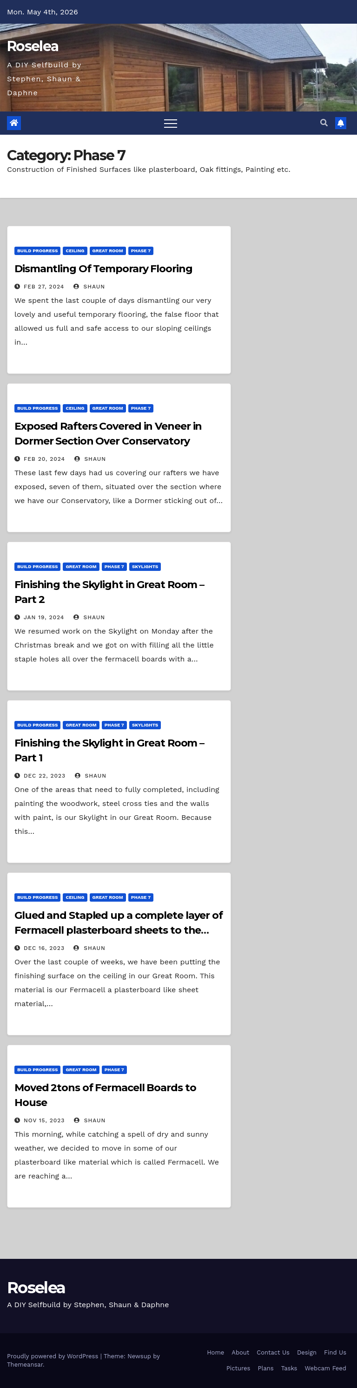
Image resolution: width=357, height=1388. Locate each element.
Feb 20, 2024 (44, 459)
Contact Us (273, 1352)
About (240, 1352)
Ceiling (75, 250)
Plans (265, 1368)
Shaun (89, 286)
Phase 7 (141, 250)
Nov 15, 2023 (44, 1120)
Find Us (335, 1352)
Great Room (108, 250)
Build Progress (37, 250)
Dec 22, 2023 (45, 776)
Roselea (32, 46)
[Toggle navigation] (170, 123)
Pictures (238, 1368)
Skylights (145, 566)
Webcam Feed (325, 1368)
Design (307, 1352)
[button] (324, 122)
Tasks (289, 1368)
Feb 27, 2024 (44, 286)
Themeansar (25, 1364)
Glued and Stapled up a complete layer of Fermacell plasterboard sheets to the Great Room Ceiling (118, 930)
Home (215, 1352)
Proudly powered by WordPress (53, 1356)
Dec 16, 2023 (44, 948)
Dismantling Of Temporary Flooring (103, 268)
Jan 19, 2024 (44, 617)
